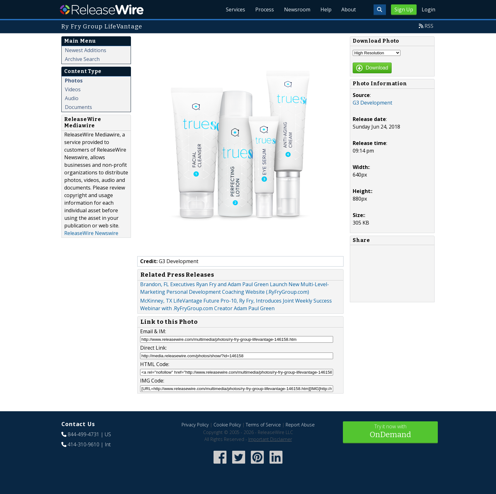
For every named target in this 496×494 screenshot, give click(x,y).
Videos (73, 89)
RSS (429, 25)
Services (235, 9)
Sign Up (403, 9)
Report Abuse (300, 425)
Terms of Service (263, 425)
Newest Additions (85, 50)
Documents (78, 107)
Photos (74, 80)
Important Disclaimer (270, 439)
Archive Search (82, 59)
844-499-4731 (83, 434)
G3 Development (372, 102)
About (348, 9)
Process (264, 9)
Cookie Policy (227, 425)
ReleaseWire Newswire (91, 233)
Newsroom (297, 9)
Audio (71, 98)
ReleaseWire (101, 9)
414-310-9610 (83, 444)
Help (325, 9)
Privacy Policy (195, 425)
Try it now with (390, 431)
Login (428, 9)
